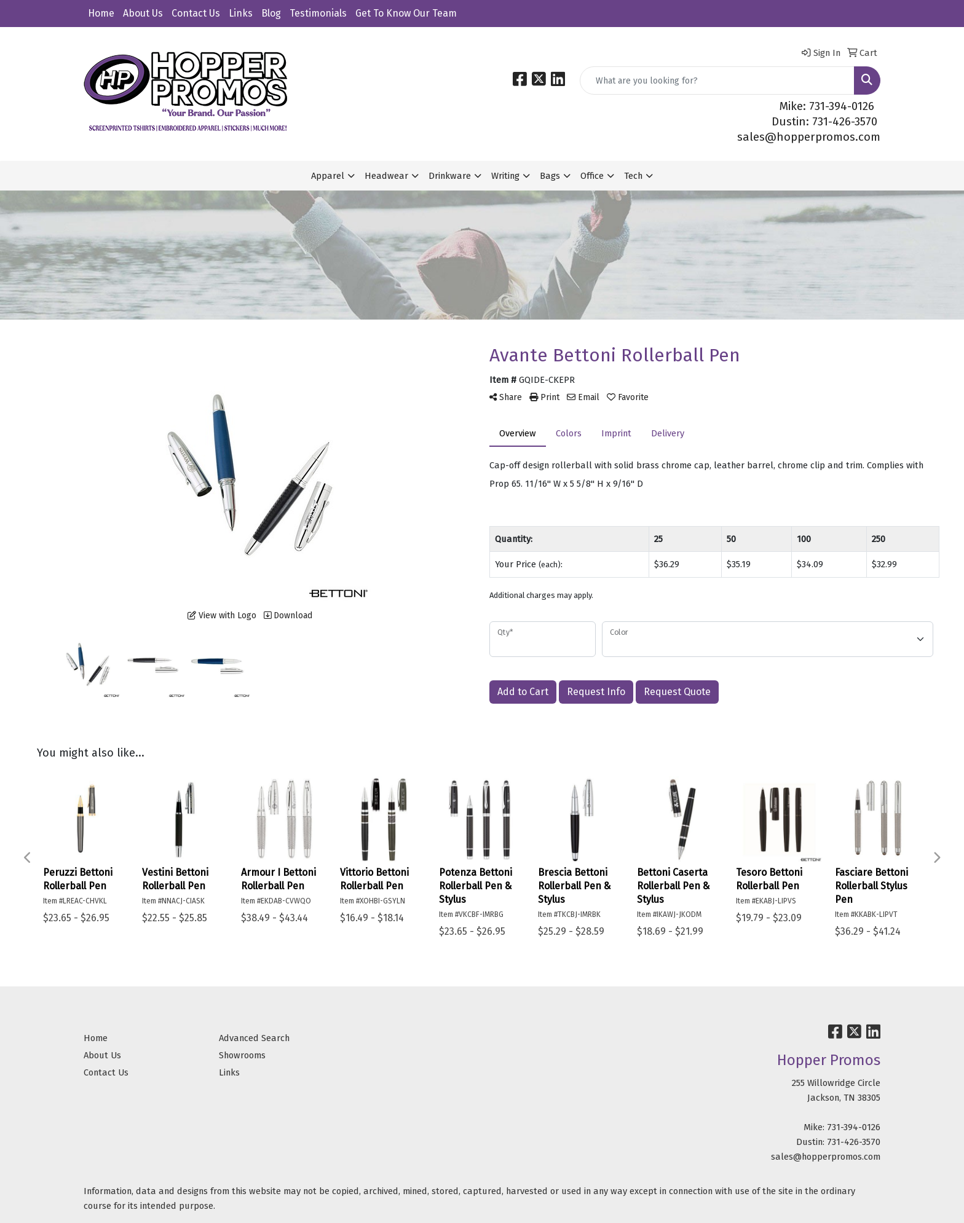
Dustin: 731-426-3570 (824, 121)
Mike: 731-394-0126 (827, 106)
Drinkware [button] (450, 175)
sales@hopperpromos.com (808, 137)
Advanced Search (254, 1038)
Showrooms (242, 1055)
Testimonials (318, 13)
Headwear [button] (386, 175)
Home (101, 13)
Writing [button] (505, 175)
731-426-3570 (853, 1141)
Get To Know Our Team (406, 13)
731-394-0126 (853, 1127)
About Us (143, 13)
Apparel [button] (327, 175)
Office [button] (592, 175)
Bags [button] (550, 175)
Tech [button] (633, 175)
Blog (271, 13)
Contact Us (196, 13)
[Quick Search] (717, 80)
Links (241, 13)
